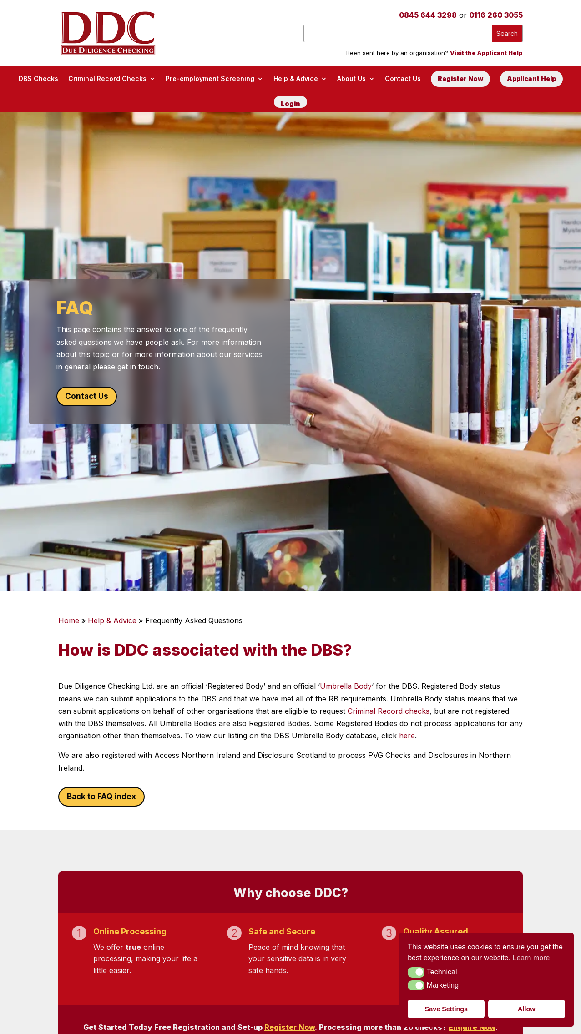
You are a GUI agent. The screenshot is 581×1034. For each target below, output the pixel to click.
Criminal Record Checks (107, 78)
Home (68, 620)
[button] (416, 972)
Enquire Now (472, 1027)
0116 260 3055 (496, 15)
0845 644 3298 (428, 15)
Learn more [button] (531, 958)
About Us (351, 78)
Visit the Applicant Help (486, 52)
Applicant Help (531, 78)
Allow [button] (526, 1009)
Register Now (460, 78)
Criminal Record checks (388, 711)
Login (290, 103)
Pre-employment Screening (210, 78)
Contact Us (403, 78)
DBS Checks (38, 78)
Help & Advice (295, 78)
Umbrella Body (346, 686)
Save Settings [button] (446, 1009)
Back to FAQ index (101, 796)
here (407, 735)
